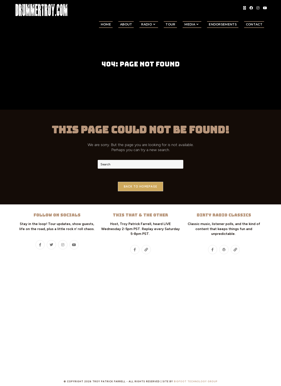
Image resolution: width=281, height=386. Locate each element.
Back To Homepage (140, 186)
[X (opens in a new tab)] (244, 8)
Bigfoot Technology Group (196, 381)
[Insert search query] (140, 164)
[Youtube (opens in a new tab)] (265, 8)
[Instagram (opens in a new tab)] (258, 8)
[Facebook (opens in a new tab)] (251, 8)
